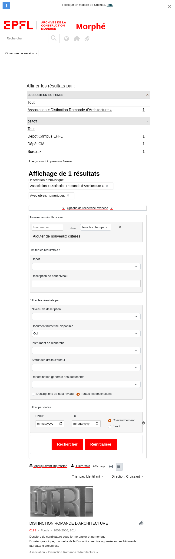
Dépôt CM (86, 144)
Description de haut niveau (50, 276)
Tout (31, 102)
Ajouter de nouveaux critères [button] (56, 236)
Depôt (32, 121)
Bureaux (86, 152)
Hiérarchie (80, 466)
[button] (77, 38)
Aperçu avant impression (48, 466)
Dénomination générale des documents (58, 377)
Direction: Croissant (126, 476)
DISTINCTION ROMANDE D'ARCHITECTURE (69, 523)
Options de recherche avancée (87, 208)
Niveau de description (46, 309)
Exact (116, 426)
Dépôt (36, 259)
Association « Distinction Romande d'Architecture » (86, 110)
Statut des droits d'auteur (48, 360)
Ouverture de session (20, 53)
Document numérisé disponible (52, 326)
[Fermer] (169, 6)
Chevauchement (124, 420)
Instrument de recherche (48, 343)
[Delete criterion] (120, 227)
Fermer (67, 161)
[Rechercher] (26, 38)
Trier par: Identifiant (86, 476)
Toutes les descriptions (96, 393)
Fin (74, 416)
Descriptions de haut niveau (55, 393)
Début (40, 416)
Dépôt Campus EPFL (86, 137)
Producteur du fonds (45, 95)
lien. (110, 4)
